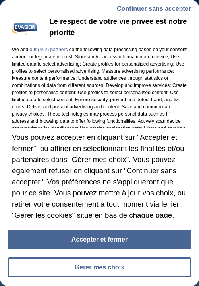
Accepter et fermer (99, 241)
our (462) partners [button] (48, 51)
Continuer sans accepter (154, 10)
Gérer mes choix (99, 268)
